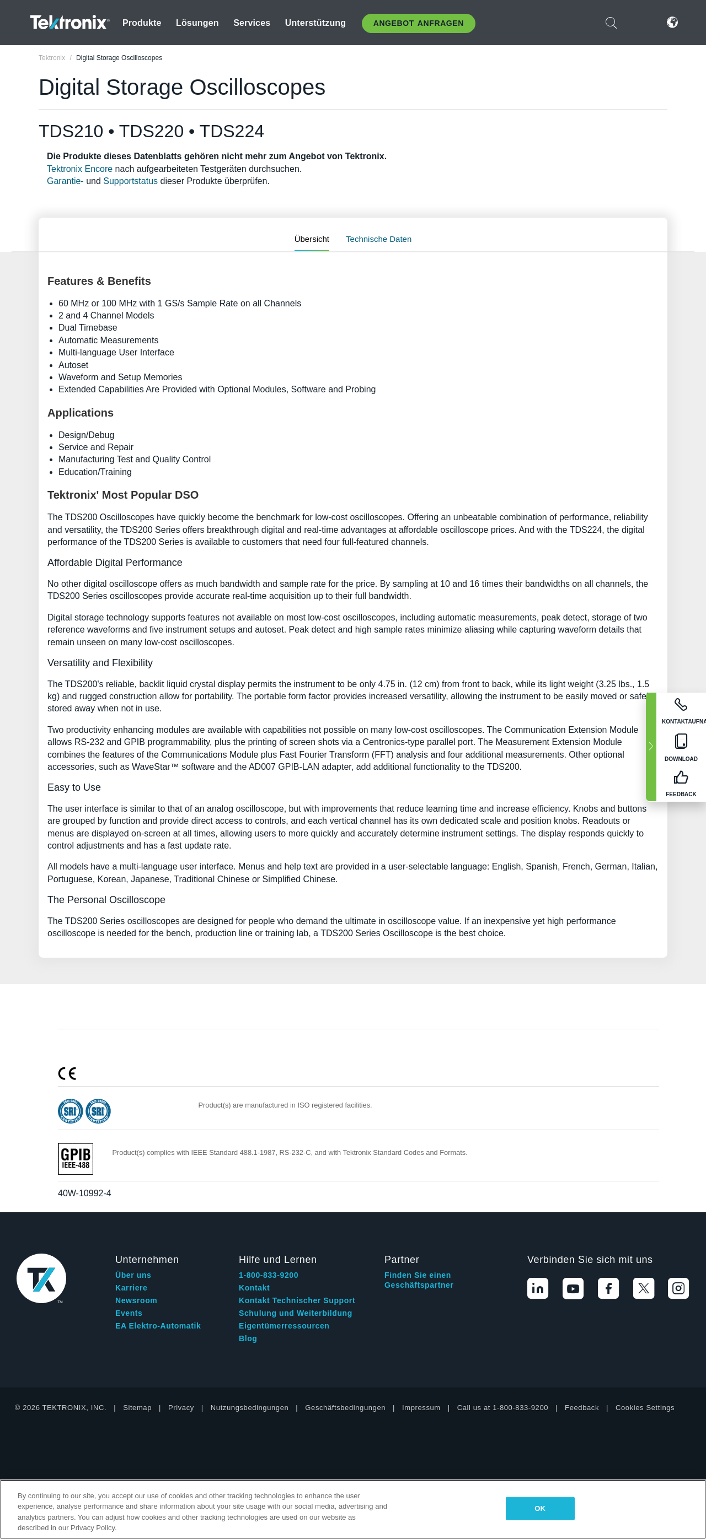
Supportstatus (130, 181)
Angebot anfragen (418, 23)
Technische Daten (378, 239)
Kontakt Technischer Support (297, 1300)
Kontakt (254, 1287)
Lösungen (197, 23)
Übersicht (312, 239)
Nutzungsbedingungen (250, 1407)
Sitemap (137, 1407)
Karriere (131, 1287)
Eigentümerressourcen (284, 1325)
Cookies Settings (645, 1407)
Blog (248, 1338)
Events (129, 1313)
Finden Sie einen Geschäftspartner (419, 1280)
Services (251, 23)
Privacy (181, 1407)
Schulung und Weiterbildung (295, 1313)
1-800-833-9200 (268, 1275)
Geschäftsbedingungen (345, 1407)
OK (539, 1508)
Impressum (421, 1407)
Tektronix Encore (80, 169)
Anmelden (639, 22)
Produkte (142, 23)
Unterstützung (315, 23)
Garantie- (65, 181)
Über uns (133, 1275)
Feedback (582, 1407)
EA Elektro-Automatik (158, 1325)
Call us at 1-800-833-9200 (502, 1407)
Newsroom (136, 1300)
